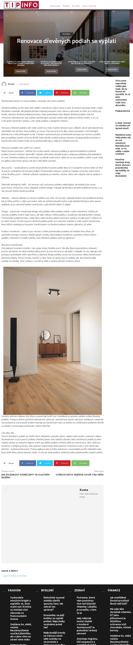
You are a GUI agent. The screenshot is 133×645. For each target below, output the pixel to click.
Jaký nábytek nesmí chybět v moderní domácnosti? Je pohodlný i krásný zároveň (87, 607)
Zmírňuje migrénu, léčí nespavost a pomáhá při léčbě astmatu (86, 616)
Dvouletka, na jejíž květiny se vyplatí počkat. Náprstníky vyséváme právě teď (54, 606)
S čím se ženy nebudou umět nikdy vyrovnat (112, 62)
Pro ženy (66, 34)
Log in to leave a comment (15, 576)
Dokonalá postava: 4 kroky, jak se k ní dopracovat (81, 62)
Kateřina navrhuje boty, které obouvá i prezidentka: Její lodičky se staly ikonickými (123, 141)
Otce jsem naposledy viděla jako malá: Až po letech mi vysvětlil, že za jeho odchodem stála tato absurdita (123, 86)
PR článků (42, 643)
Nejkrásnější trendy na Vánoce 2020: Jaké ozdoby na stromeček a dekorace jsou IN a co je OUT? (54, 617)
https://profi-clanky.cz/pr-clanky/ (89, 495)
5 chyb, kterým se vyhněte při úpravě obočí (122, 112)
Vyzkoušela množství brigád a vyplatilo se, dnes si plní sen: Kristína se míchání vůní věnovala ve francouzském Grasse (21, 598)
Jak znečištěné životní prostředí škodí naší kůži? (120, 595)
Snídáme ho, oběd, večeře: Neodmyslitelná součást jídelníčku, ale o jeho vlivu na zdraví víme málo (20, 610)
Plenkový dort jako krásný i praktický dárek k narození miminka (21, 63)
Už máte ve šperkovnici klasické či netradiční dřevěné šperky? (51, 63)
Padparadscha (121, 98)
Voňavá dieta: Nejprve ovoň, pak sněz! (80, 475)
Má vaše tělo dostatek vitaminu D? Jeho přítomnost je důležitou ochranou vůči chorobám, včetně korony (120, 608)
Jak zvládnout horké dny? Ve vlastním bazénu (25, 476)
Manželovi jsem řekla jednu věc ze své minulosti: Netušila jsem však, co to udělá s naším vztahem (123, 127)
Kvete (11, 84)
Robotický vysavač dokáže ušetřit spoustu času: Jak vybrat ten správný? (54, 596)
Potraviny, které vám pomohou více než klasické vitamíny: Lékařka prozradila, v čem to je (88, 597)
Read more (20, 71)
